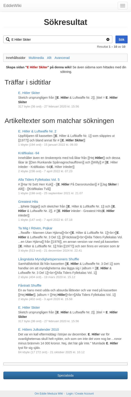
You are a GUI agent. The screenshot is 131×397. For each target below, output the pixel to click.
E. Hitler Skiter (29, 93)
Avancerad (62, 58)
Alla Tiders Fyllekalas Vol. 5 (39, 179)
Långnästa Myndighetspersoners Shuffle (48, 259)
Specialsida (65, 375)
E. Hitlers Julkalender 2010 (38, 329)
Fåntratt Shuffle (29, 285)
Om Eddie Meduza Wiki (48, 393)
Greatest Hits (28, 201)
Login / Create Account (80, 393)
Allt (49, 58)
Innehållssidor (15, 58)
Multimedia (36, 58)
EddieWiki (12, 5)
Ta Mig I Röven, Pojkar (35, 228)
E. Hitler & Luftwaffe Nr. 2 (37, 131)
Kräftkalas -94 (28, 153)
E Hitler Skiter (37, 67)
